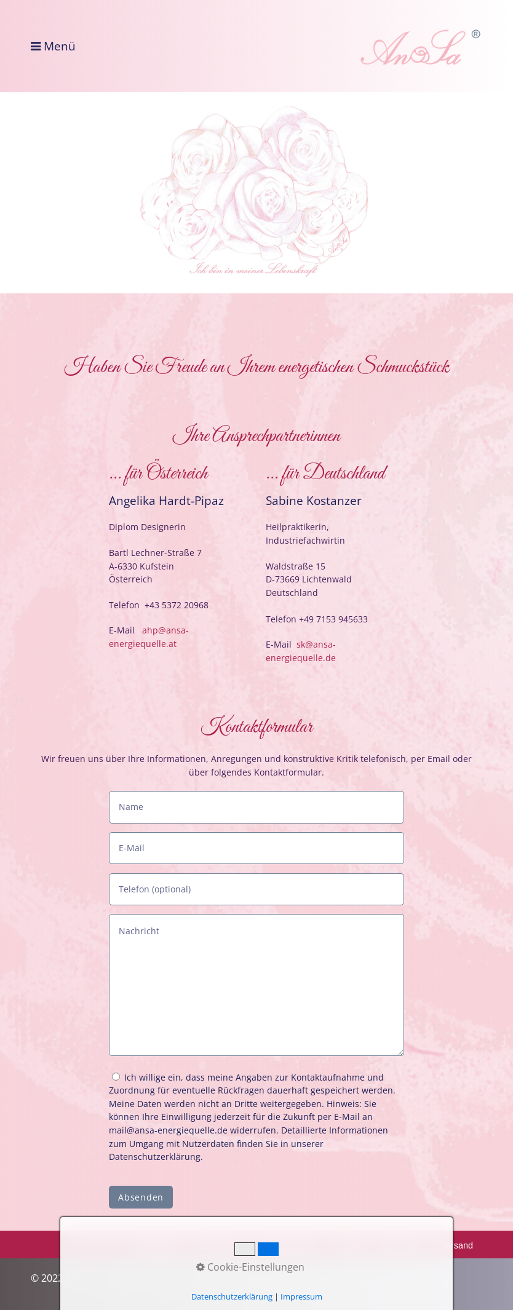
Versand (456, 1245)
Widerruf (399, 1245)
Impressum (219, 1245)
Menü (60, 46)
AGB (348, 1245)
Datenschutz (289, 1245)
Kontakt (156, 1245)
